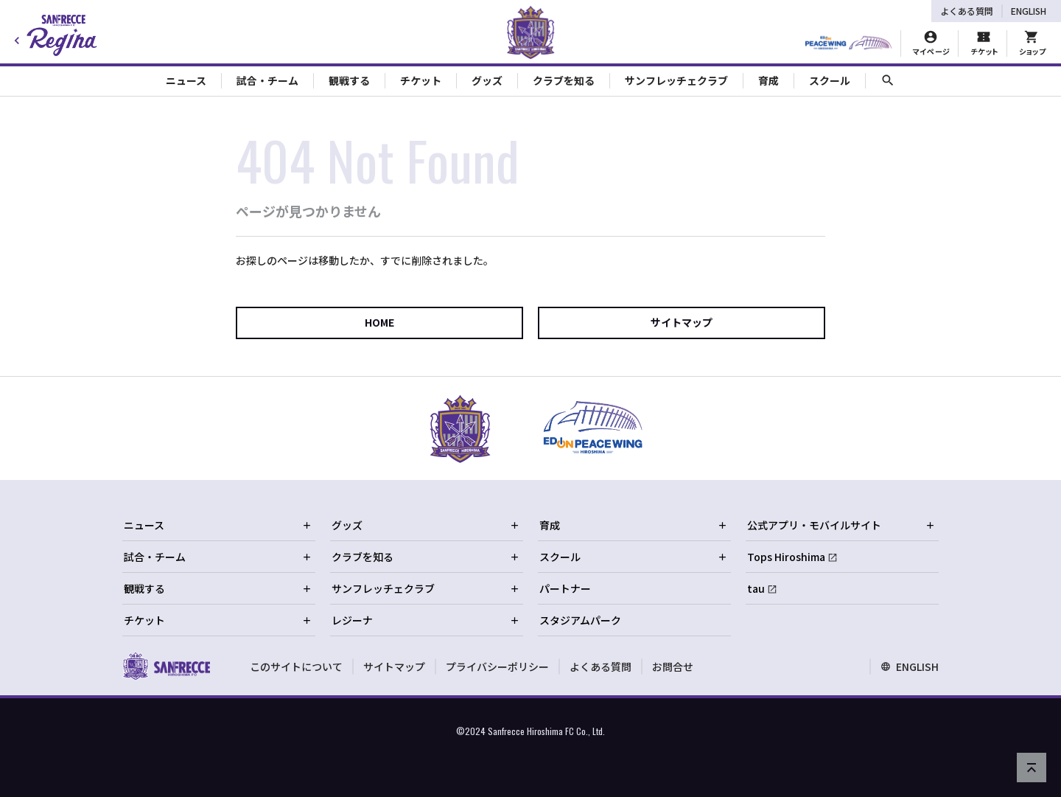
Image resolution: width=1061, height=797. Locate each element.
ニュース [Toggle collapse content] (186, 80)
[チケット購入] (984, 43)
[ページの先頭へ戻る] (1031, 767)
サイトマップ (681, 322)
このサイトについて (296, 666)
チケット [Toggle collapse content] (420, 80)
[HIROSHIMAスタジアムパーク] (848, 43)
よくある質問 (966, 10)
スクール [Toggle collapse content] (829, 80)
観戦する (218, 588)
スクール (633, 556)
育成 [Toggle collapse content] (768, 80)
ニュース (218, 525)
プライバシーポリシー (497, 666)
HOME (379, 322)
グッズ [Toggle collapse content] (487, 80)
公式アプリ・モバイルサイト (841, 525)
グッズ (426, 525)
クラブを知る (426, 556)
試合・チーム (218, 556)
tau (756, 588)
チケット (218, 620)
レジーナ (426, 620)
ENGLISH (1028, 10)
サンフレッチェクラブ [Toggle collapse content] (676, 80)
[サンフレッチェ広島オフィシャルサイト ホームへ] (166, 666)
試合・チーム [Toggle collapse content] (267, 80)
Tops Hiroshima (786, 556)
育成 (633, 525)
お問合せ (672, 666)
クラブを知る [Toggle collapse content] (564, 80)
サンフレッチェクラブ (426, 588)
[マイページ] (931, 43)
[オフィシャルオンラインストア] (1031, 43)
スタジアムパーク (580, 620)
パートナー (565, 588)
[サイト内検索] (888, 81)
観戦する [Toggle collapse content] (349, 80)
